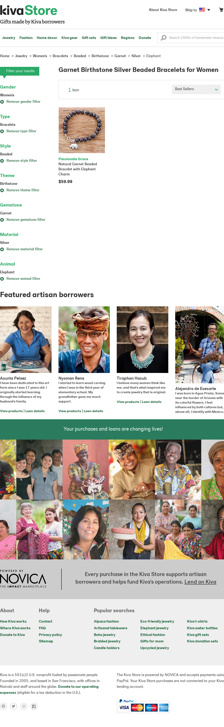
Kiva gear (69, 38)
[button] (163, 39)
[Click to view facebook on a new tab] (35, 706)
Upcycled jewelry (154, 648)
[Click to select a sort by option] (196, 89)
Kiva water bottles (202, 628)
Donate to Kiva (12, 635)
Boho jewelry (104, 635)
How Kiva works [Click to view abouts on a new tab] (13, 622)
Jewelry (8, 38)
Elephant (7, 272)
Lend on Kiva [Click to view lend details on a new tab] (200, 582)
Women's (7, 95)
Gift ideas (108, 38)
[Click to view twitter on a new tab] (15, 706)
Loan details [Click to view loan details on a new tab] (35, 411)
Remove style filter (18, 161)
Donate (145, 38)
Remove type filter (18, 131)
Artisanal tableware (110, 628)
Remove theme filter (19, 190)
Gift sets (89, 38)
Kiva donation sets (202, 641)
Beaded (6, 154)
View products (11, 411)
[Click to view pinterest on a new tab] (5, 706)
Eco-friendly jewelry (157, 622)
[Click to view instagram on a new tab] (25, 706)
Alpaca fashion (106, 622)
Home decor (47, 38)
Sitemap (46, 641)
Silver (4, 243)
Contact (45, 622)
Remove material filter (21, 249)
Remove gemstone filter (22, 220)
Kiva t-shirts (197, 622)
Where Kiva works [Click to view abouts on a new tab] (15, 628)
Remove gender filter (20, 102)
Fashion (26, 38)
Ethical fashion (152, 635)
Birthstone (8, 184)
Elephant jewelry (154, 628)
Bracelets (7, 125)
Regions (128, 38)
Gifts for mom (152, 641)
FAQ (42, 628)
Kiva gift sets (198, 635)
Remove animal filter (20, 279)
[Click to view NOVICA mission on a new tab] (23, 579)
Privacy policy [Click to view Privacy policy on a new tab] (50, 635)
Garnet (6, 213)
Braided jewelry (107, 641)
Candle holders (107, 648)
